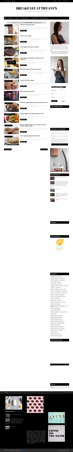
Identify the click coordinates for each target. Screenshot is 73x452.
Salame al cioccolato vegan (27, 24)
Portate (17, 18)
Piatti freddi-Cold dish (56, 300)
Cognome (53, 97)
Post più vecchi (44, 149)
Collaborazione (55, 285)
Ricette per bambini (55, 308)
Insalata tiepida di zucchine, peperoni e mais (32, 113)
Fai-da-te (65, 291)
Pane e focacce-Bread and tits (58, 296)
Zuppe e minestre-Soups (56, 335)
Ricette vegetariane (55, 310)
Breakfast (62, 280)
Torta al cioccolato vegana (27, 80)
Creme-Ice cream (55, 289)
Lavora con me (44, 18)
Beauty (63, 278)
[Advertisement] (59, 212)
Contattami (13, 426)
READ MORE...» (23, 30)
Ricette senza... (25, 18)
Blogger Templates (24, 450)
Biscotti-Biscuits (55, 280)
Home (55, 1)
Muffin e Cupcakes (59, 294)
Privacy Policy (65, 1)
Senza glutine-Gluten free (57, 321)
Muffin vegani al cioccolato (27, 91)
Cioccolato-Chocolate (56, 283)
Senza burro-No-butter (56, 317)
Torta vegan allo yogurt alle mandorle (30, 135)
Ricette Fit (63, 302)
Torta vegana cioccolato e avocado (29, 47)
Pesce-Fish (57, 298)
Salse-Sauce (53, 313)
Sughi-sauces (54, 328)
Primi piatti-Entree (55, 302)
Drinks (52, 291)
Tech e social (61, 328)
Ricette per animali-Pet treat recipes (58, 306)
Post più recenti (8, 149)
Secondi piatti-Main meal (56, 315)
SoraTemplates (11, 450)
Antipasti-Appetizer (55, 278)
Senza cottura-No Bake (56, 319)
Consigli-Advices (64, 285)
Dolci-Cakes (63, 289)
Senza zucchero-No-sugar (57, 326)
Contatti (59, 1)
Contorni (58, 287)
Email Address (54, 90)
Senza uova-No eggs (55, 324)
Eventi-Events (58, 291)
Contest (53, 287)
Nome (52, 93)
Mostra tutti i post (37, 22)
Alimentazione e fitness (56, 276)
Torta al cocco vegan (25, 35)
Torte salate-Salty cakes (57, 330)
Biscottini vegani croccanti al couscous (30, 69)
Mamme (52, 294)
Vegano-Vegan (9, 25)
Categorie (10, 18)
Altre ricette (34, 18)
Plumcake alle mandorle (60, 177)
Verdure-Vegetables (10, 114)
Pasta (52, 298)
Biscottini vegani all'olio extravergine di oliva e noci (33, 102)
